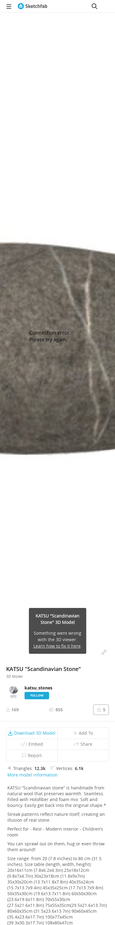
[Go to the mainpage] (32, 6)
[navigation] (9, 6)
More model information (32, 775)
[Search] (94, 6)
